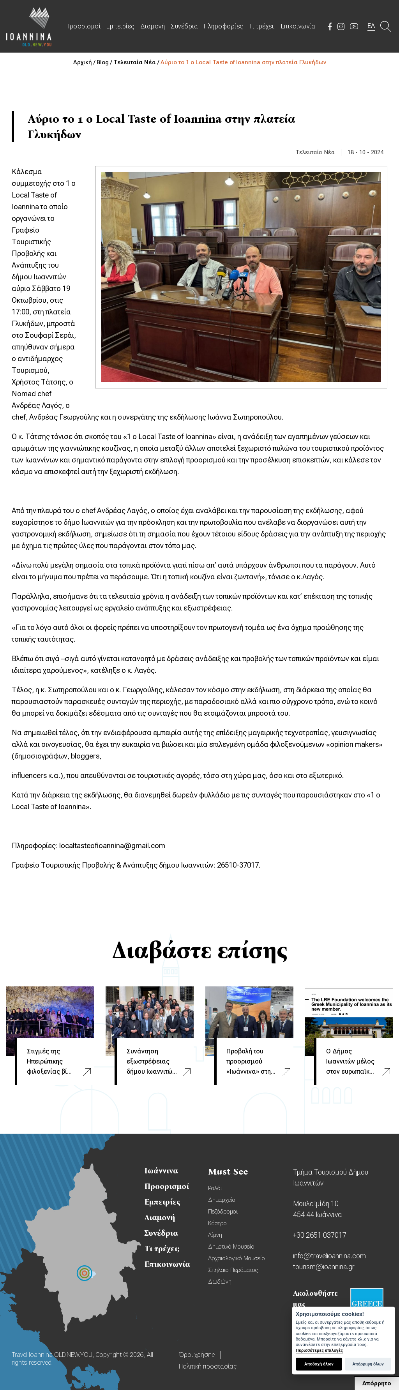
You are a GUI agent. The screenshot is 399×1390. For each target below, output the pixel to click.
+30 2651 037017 (319, 1235)
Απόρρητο (376, 1383)
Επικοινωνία (298, 26)
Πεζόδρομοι (223, 1211)
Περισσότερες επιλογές (319, 1350)
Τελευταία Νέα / (137, 62)
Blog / (105, 62)
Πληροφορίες (223, 26)
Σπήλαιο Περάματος (233, 1270)
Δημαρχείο (221, 1199)
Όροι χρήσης (197, 1354)
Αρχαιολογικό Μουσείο (236, 1258)
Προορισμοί (83, 26)
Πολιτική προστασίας (208, 1366)
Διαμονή (152, 26)
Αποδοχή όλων (319, 1364)
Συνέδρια (184, 26)
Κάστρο (217, 1223)
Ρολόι (215, 1188)
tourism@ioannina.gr (324, 1267)
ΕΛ (371, 26)
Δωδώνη (219, 1281)
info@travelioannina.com (329, 1256)
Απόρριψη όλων (367, 1364)
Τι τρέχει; (262, 26)
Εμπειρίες (120, 26)
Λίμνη (215, 1234)
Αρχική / (85, 62)
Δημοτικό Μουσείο (231, 1246)
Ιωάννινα (161, 1170)
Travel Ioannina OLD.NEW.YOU (29, 26)
